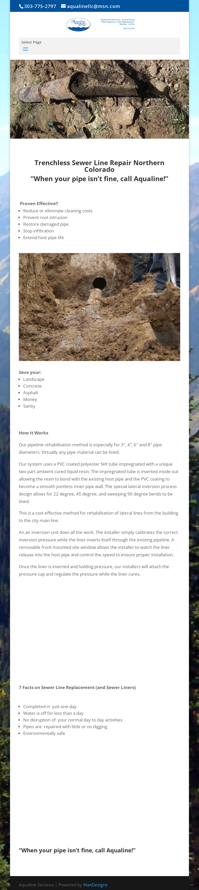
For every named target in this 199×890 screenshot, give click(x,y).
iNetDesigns (95, 885)
